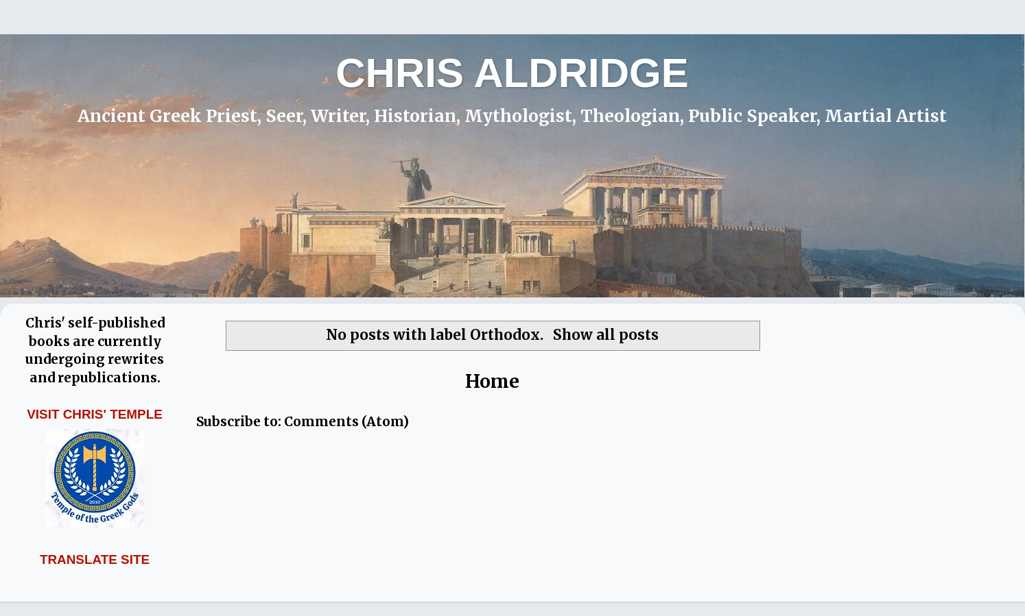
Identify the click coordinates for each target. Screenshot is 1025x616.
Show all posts (606, 335)
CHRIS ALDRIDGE (511, 73)
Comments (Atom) (346, 421)
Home (492, 381)
